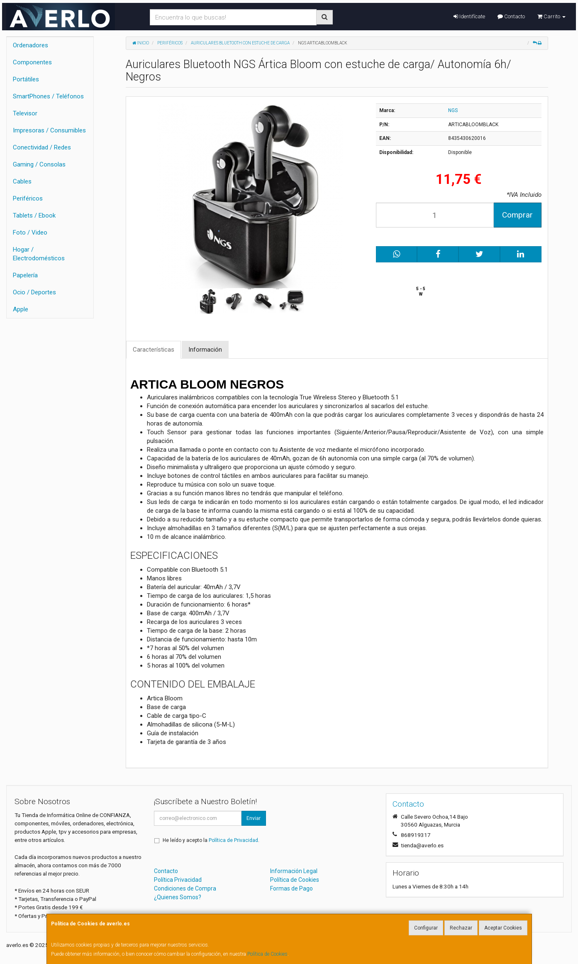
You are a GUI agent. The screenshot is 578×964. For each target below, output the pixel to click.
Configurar (426, 928)
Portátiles (26, 79)
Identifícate (469, 16)
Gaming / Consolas (39, 164)
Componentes (32, 62)
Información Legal (293, 871)
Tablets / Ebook (34, 215)
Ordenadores (30, 45)
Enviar (253, 818)
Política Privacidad (178, 879)
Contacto (511, 16)
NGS (453, 110)
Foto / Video (30, 232)
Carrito (551, 16)
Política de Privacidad (233, 840)
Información (205, 349)
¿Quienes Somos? (177, 897)
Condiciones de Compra (185, 888)
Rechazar (461, 928)
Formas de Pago (291, 888)
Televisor (25, 113)
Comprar (517, 215)
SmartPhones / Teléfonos (48, 96)
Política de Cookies (267, 954)
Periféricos (28, 198)
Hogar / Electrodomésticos (39, 254)
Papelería (25, 275)
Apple (20, 309)
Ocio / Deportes (34, 292)
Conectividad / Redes (42, 147)
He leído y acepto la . (211, 840)
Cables (22, 181)
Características (153, 349)
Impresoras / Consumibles (49, 130)
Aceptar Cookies (503, 928)
